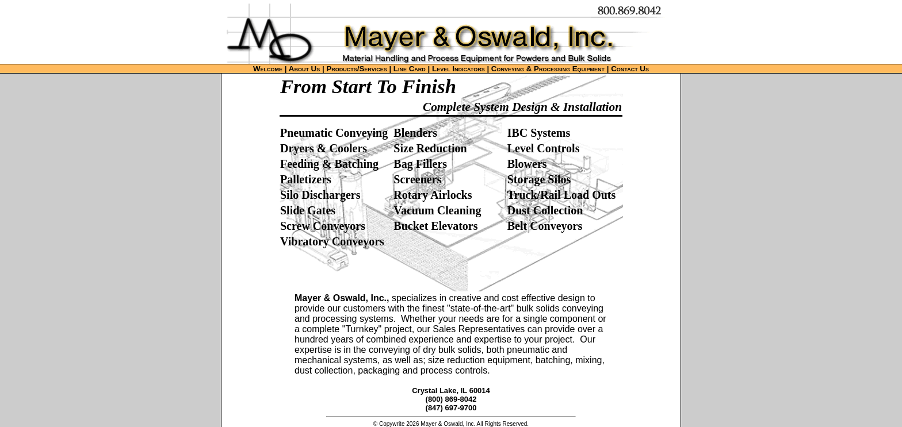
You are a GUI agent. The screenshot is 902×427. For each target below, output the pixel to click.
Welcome (267, 68)
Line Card (409, 68)
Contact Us (630, 68)
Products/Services (356, 68)
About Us (304, 68)
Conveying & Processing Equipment (548, 68)
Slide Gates (307, 210)
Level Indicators (458, 68)
